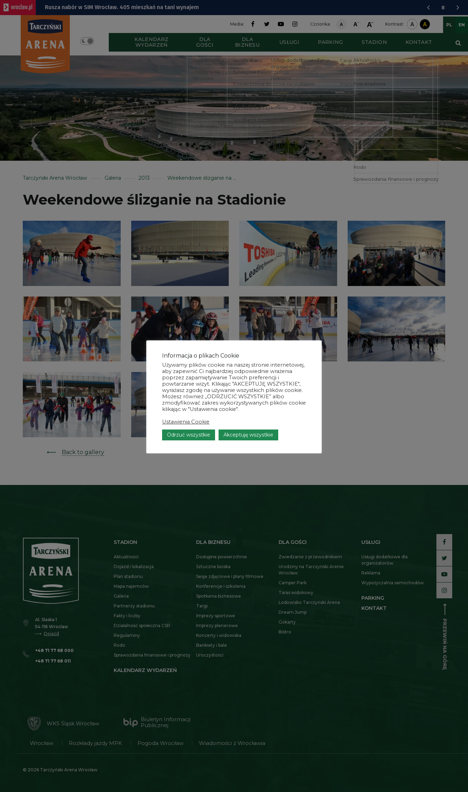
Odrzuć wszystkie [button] (188, 435)
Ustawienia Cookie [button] (185, 422)
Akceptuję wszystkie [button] (248, 435)
